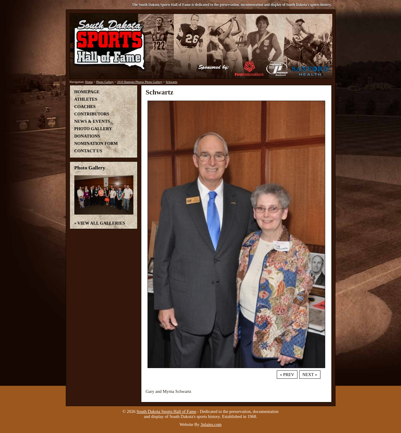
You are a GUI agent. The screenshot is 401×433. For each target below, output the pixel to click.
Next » (309, 374)
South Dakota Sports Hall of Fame (166, 411)
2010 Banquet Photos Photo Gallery (139, 82)
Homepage (87, 91)
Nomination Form (96, 143)
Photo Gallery (105, 82)
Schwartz (171, 82)
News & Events (92, 121)
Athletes (85, 99)
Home (89, 82)
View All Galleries (101, 223)
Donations (87, 136)
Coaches (85, 106)
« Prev (287, 374)
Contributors (91, 114)
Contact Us (88, 150)
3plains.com (211, 424)
